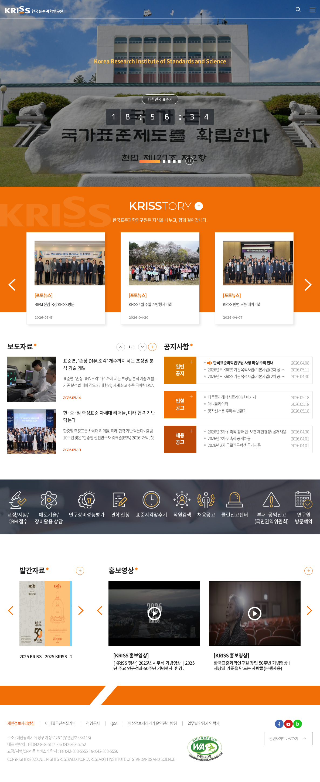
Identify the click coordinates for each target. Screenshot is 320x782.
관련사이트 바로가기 (283, 740)
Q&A (113, 726)
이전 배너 (120, 353)
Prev (18, 286)
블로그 (297, 726)
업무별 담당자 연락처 (203, 726)
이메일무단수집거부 (60, 726)
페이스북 (279, 726)
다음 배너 (142, 353)
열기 (312, 10)
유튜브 (288, 726)
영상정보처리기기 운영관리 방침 (152, 726)
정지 (189, 161)
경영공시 (93, 726)
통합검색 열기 (298, 9)
